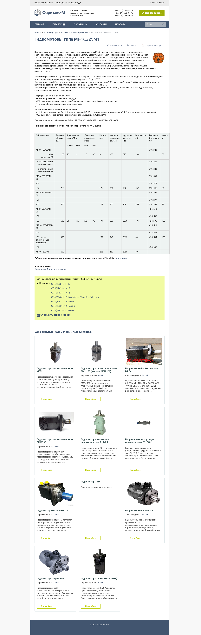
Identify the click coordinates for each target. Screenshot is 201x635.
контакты (101, 24)
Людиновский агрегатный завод (50, 269)
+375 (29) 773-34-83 (124, 15)
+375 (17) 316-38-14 (60, 293)
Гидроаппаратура (50, 32)
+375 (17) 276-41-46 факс (63, 310)
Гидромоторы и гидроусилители (74, 32)
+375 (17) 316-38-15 (60, 288)
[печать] (132, 45)
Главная (38, 32)
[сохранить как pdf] (152, 45)
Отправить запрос (152, 13)
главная (39, 24)
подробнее (46, 399)
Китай (100, 375)
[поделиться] (114, 45)
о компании (80, 24)
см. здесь (121, 258)
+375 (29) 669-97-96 (124, 13)
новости (120, 24)
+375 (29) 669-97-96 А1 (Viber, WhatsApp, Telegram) (75, 297)
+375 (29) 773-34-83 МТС (63, 301)
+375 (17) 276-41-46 (124, 10)
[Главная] (50, 15)
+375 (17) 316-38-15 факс (63, 306)
